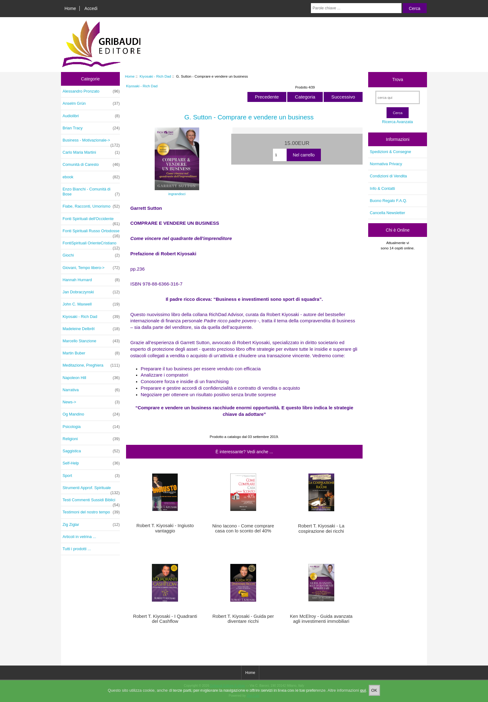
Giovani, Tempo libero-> (91, 267)
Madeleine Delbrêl (91, 328)
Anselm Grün (91, 103)
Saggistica (91, 451)
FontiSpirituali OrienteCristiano (91, 245)
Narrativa (91, 389)
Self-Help (91, 463)
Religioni (91, 438)
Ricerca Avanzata (397, 121)
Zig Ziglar (91, 524)
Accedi (90, 8)
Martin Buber (91, 353)
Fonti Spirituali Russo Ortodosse (91, 232)
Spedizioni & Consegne (390, 151)
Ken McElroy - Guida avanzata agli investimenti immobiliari (321, 619)
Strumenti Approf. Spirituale (91, 489)
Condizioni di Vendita (388, 176)
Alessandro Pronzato (91, 91)
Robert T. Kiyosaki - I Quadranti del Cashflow (165, 619)
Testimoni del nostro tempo (91, 512)
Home (70, 8)
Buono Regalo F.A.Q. (388, 200)
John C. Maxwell (91, 304)
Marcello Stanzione (91, 341)
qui (363, 692)
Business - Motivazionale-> (91, 142)
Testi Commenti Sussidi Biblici (91, 502)
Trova (397, 79)
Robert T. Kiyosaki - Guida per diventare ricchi (243, 619)
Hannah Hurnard (91, 279)
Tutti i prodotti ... (77, 548)
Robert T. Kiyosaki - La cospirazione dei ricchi (321, 528)
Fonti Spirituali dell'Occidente (91, 220)
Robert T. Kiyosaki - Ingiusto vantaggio (165, 528)
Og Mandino (91, 414)
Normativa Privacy (386, 163)
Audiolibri (91, 115)
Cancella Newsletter (387, 212)
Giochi (91, 255)
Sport (91, 475)
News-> (91, 402)
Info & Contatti (382, 188)
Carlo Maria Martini (91, 152)
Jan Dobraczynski (91, 292)
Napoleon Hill (91, 377)
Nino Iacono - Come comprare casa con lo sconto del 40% (243, 528)
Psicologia (91, 426)
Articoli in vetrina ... (79, 536)
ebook (91, 177)
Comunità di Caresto (91, 164)
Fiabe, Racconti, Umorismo (91, 206)
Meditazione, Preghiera (91, 365)
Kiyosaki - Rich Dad (155, 76)
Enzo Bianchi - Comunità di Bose (91, 192)
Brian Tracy (91, 128)
